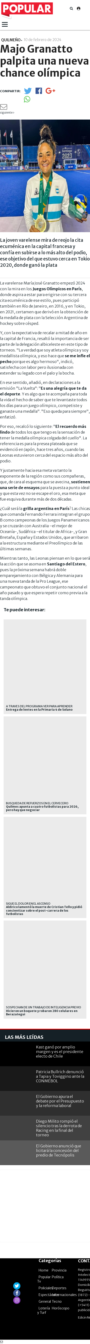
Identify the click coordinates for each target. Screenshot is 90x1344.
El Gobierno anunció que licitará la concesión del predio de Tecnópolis (58, 1150)
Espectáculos (49, 1295)
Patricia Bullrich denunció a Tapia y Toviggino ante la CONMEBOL (60, 1076)
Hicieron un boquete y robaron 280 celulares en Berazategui (42, 1012)
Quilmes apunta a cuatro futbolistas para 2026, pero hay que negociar (42, 808)
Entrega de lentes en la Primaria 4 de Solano (39, 709)
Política (58, 1277)
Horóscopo (60, 1308)
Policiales (46, 1288)
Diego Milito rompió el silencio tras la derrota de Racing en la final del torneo (59, 1128)
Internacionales (64, 1295)
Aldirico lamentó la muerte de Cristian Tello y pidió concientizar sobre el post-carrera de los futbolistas (44, 910)
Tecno (57, 1301)
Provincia (59, 1270)
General (45, 1301)
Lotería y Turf (43, 1310)
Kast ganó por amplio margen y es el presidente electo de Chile (59, 1052)
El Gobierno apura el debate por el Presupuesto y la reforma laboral (60, 1101)
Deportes (59, 1288)
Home (43, 1270)
